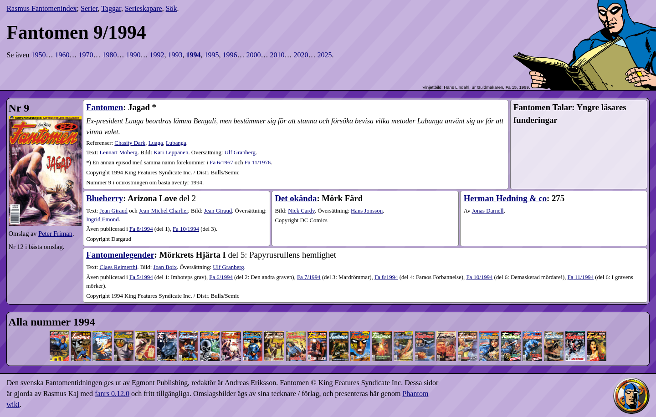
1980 (109, 55)
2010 (277, 55)
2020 (301, 55)
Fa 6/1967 (221, 162)
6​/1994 (221, 277)
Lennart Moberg (118, 152)
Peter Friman (55, 233)
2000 (253, 55)
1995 (212, 55)
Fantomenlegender (120, 254)
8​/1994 (141, 229)
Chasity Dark (129, 143)
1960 (62, 55)
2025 (325, 55)
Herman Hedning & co (505, 198)
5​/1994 (141, 277)
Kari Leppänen (171, 152)
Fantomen (104, 107)
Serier (89, 8)
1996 (230, 55)
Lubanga (176, 143)
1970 (86, 55)
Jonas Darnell (488, 211)
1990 (133, 55)
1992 (157, 55)
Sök (171, 8)
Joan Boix (165, 267)
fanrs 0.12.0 (112, 393)
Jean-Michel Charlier (163, 211)
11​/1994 (581, 277)
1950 (38, 55)
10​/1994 (186, 229)
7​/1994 (309, 277)
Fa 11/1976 (258, 162)
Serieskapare (143, 8)
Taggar (111, 8)
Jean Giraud (113, 211)
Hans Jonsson (367, 211)
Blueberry (104, 198)
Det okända (296, 198)
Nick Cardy (301, 211)
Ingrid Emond (102, 219)
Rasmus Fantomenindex (41, 8)
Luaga (156, 143)
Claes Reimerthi (118, 267)
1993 (175, 55)
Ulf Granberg (240, 152)
